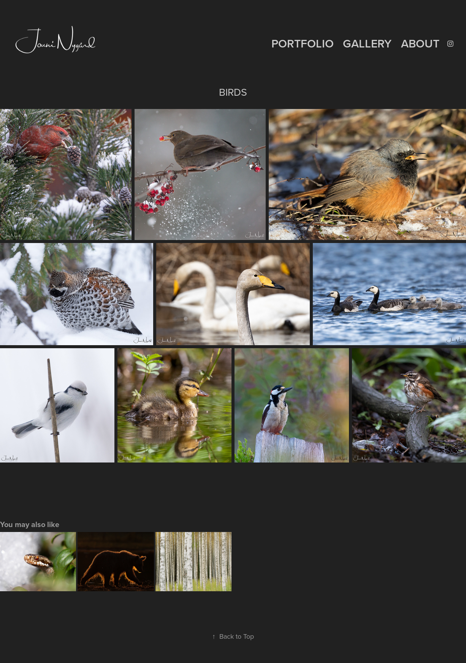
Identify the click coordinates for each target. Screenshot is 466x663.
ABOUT (420, 43)
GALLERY (367, 43)
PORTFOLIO (302, 43)
